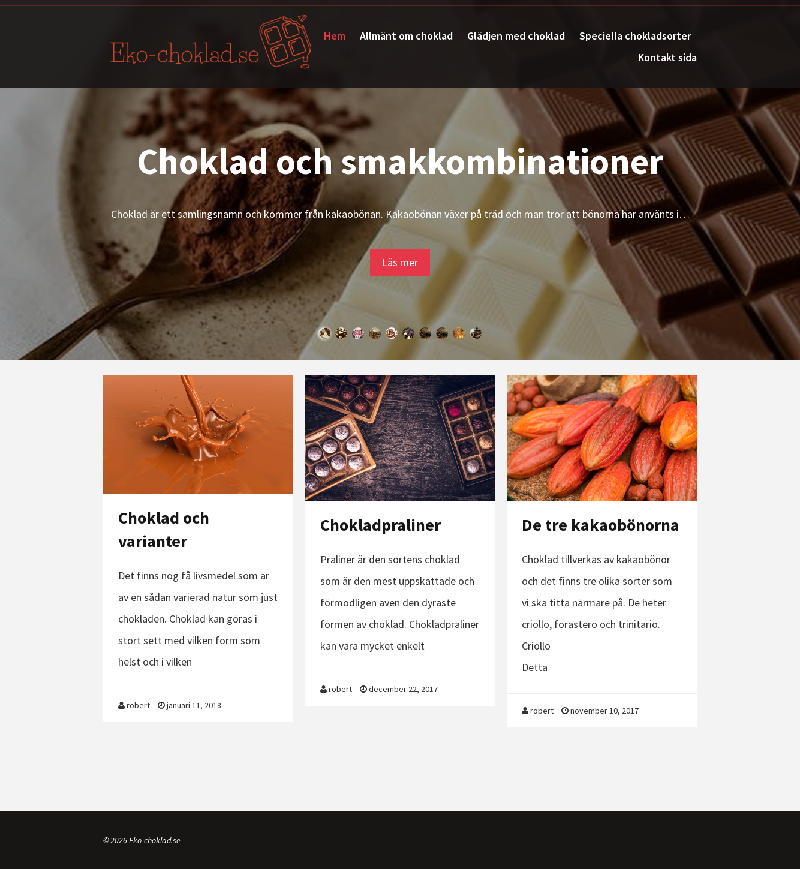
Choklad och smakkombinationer (400, 161)
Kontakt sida (667, 57)
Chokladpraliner (380, 525)
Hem (334, 36)
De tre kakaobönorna (600, 525)
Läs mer (400, 262)
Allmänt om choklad (406, 36)
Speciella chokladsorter (635, 36)
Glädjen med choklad (516, 36)
